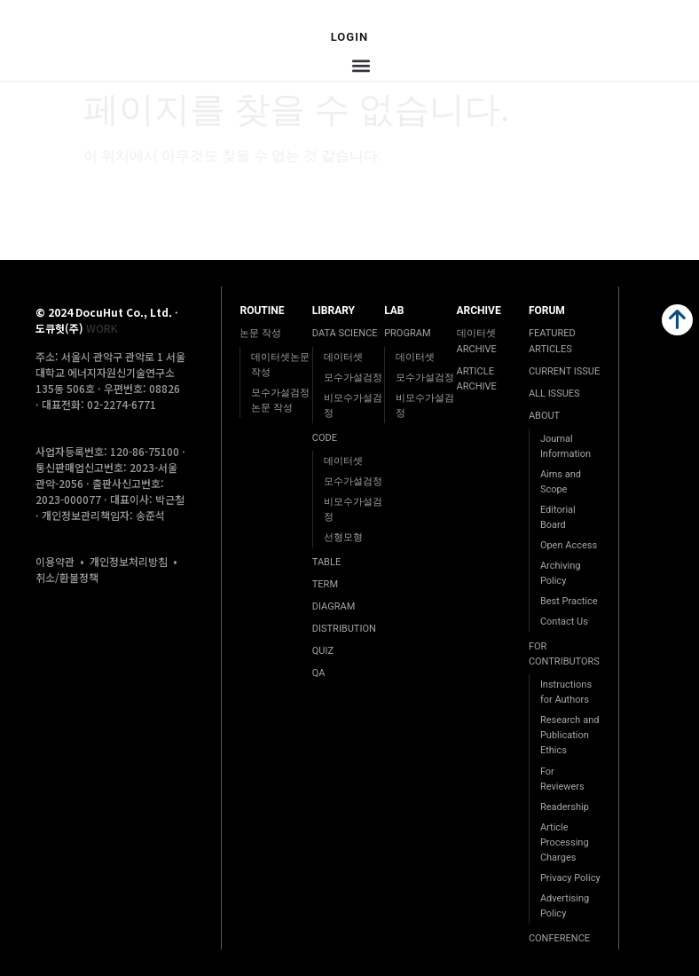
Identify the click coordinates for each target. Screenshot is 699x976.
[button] (360, 66)
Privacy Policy (570, 878)
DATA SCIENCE (345, 333)
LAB (394, 310)
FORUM (547, 310)
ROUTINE (262, 310)
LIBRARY (333, 310)
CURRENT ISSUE (564, 371)
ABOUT (544, 415)
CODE (324, 438)
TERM (325, 584)
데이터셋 (343, 357)
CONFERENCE (559, 938)
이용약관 (55, 561)
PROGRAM (407, 333)
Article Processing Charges (564, 842)
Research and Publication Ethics (570, 735)
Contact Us (564, 621)
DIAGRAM (333, 606)
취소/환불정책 (66, 577)
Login (350, 36)
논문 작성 (260, 333)
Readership (564, 807)
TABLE (326, 562)
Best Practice (569, 601)
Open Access (568, 545)
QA (319, 673)
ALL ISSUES (554, 393)
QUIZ (323, 651)
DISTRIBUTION (344, 628)
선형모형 (343, 537)
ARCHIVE (479, 310)
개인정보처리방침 (129, 561)
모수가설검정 (353, 377)
